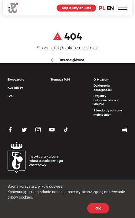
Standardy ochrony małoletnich (108, 112)
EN (110, 8)
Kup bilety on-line (76, 8)
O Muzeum (101, 79)
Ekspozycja (16, 79)
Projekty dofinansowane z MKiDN (106, 100)
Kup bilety (15, 88)
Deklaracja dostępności (103, 88)
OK (98, 208)
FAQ (11, 96)
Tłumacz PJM (60, 79)
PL (102, 8)
